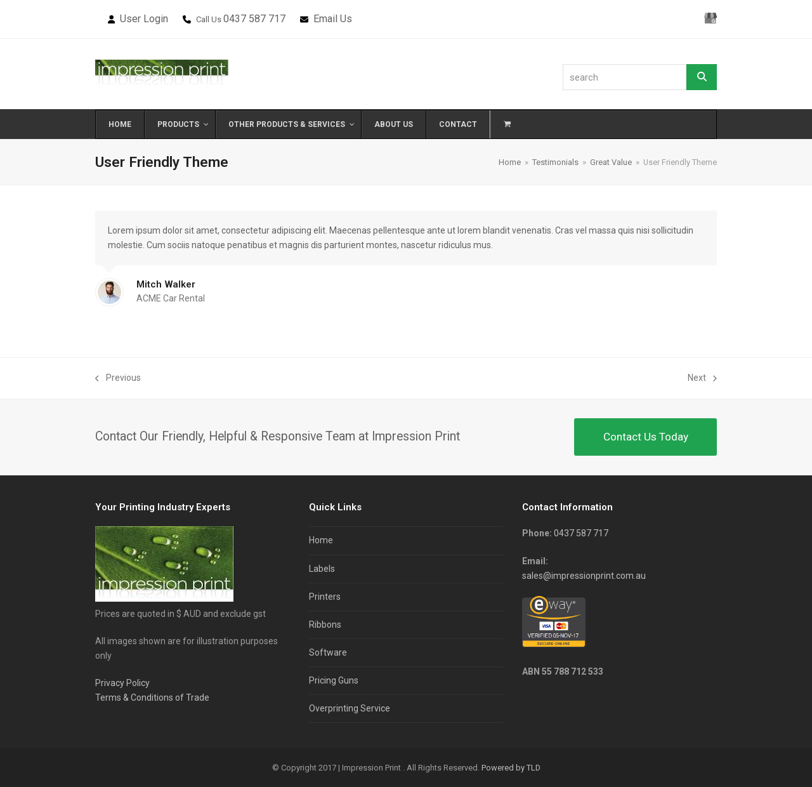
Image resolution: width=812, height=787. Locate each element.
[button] (506, 124)
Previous (118, 379)
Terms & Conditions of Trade (152, 697)
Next (702, 379)
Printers (325, 597)
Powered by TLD (510, 767)
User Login (144, 19)
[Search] (701, 77)
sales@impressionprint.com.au (584, 576)
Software (328, 652)
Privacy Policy (122, 683)
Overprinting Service (349, 708)
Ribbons (325, 624)
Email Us (332, 19)
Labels (322, 569)
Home (321, 540)
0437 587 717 (254, 19)
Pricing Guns (333, 680)
